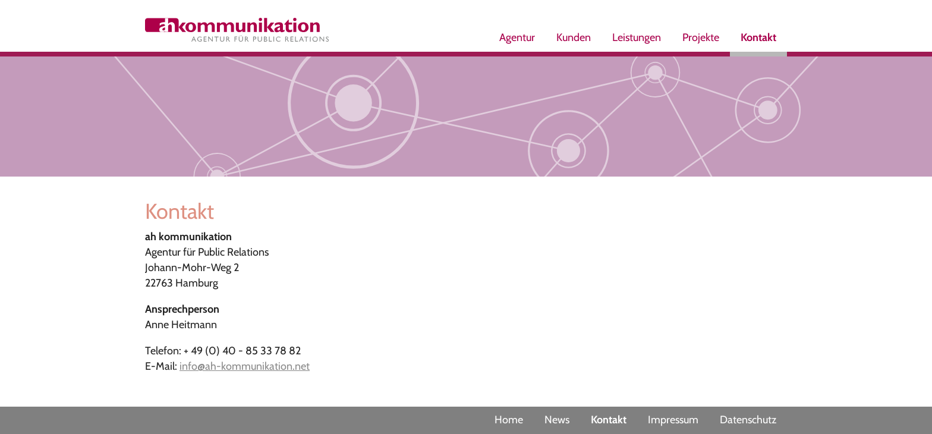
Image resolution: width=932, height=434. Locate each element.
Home (509, 419)
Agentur (517, 37)
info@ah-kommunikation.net (245, 366)
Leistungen (636, 37)
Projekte (700, 37)
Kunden (573, 37)
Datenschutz (748, 419)
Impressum (673, 419)
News (556, 419)
